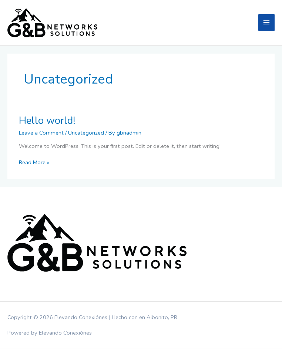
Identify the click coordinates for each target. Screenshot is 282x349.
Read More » (34, 162)
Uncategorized (86, 133)
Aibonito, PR (162, 317)
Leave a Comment (41, 133)
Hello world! (47, 121)
